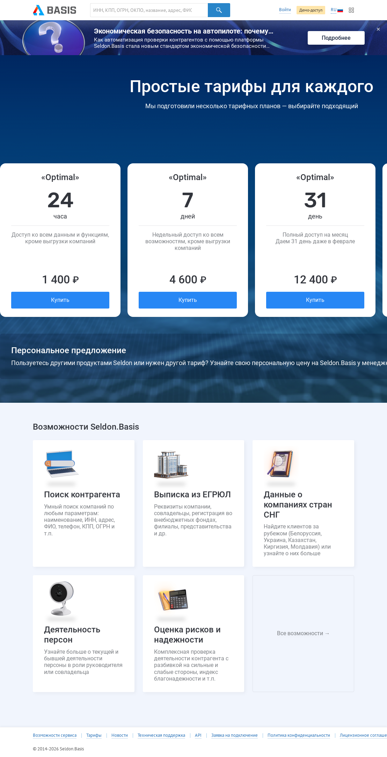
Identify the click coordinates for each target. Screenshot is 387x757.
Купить (60, 300)
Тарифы (94, 735)
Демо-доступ (310, 10)
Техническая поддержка (161, 735)
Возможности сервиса (54, 735)
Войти (285, 10)
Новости (119, 735)
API (198, 735)
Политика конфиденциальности (299, 735)
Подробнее (336, 38)
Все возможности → (303, 633)
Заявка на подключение (234, 735)
